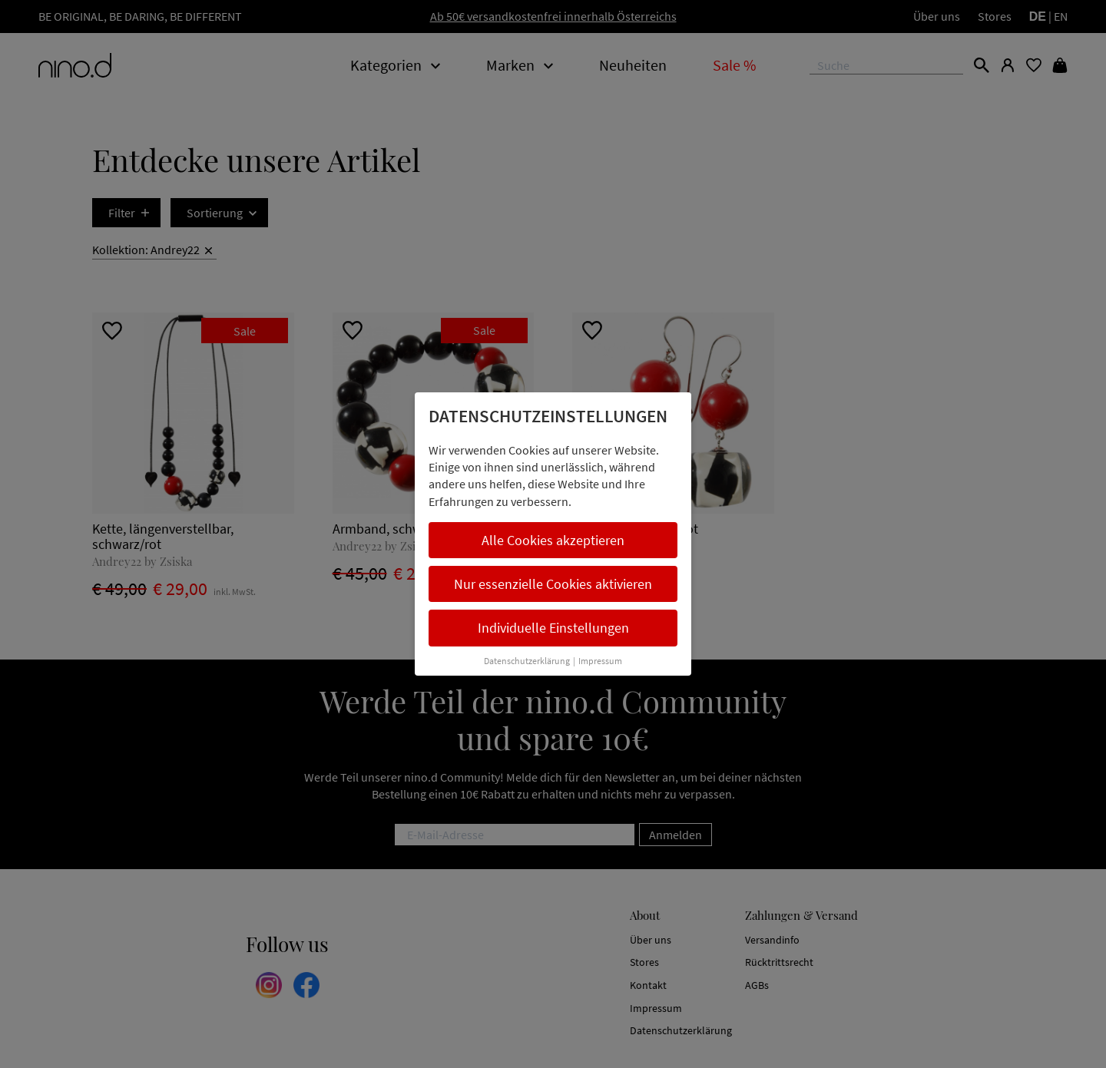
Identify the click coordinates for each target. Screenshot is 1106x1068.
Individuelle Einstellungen (553, 628)
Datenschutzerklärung (527, 660)
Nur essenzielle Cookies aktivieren (553, 584)
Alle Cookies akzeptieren (553, 540)
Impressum (600, 660)
